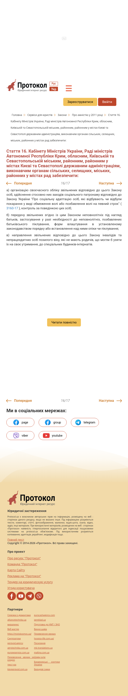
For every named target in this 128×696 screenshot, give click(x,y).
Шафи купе (39, 657)
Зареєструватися (80, 102)
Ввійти (107, 102)
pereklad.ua (40, 620)
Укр (53, 89)
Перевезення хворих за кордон (20, 658)
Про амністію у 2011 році (87, 115)
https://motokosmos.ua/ (19, 634)
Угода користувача (21, 588)
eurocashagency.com (44, 615)
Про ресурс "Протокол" (24, 558)
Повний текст (15, 539)
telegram (85, 422)
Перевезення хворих (45, 634)
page (20, 422)
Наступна (106, 183)
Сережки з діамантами (19, 615)
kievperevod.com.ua (17, 669)
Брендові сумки (42, 669)
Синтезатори (14, 638)
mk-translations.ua (43, 648)
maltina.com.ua (41, 652)
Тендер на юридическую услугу (30, 582)
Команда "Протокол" (22, 564)
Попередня (23, 183)
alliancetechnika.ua (16, 620)
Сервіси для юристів (40, 115)
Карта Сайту (16, 570)
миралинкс (13, 624)
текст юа (11, 664)
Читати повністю (64, 322)
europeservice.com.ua (18, 652)
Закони (62, 115)
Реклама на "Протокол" (24, 576)
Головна (17, 115)
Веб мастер (13, 629)
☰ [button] (68, 88)
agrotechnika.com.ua (17, 648)
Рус (54, 83)
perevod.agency (15, 643)
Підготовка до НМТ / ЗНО (47, 624)
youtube (52, 435)
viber (20, 435)
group (52, 422)
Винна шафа (40, 629)
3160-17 (12, 208)
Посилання (39, 643)
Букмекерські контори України (47, 663)
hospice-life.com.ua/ (44, 638)
